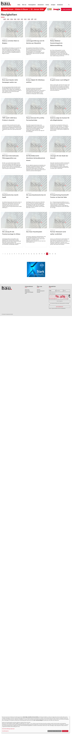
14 (34, 253)
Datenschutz (27, 290)
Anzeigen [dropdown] (53, 4)
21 (52, 253)
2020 (25, 19)
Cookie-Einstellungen (29, 292)
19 (47, 253)
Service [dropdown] (47, 4)
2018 (32, 19)
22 (55, 253)
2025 (8, 19)
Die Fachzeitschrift (40, 290)
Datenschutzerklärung (6, 728)
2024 (11, 19)
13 (31, 253)
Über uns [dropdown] (24, 4)
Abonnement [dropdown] (41, 4)
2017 (35, 19)
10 (23, 253)
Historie (38, 289)
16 (39, 253)
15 (36, 253)
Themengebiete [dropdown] (32, 4)
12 (28, 253)
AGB (26, 293)
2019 (29, 19)
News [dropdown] (18, 4)
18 (44, 253)
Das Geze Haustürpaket (34, 231)
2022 (18, 19)
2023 (15, 19)
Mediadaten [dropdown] (60, 4)
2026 (4, 19)
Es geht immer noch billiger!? (59, 80)
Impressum (27, 289)
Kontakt (38, 292)
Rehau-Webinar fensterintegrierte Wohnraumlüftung (56, 43)
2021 (22, 19)
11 (26, 253)
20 (49, 253)
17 (41, 253)
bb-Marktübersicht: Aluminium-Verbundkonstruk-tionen (35, 158)
